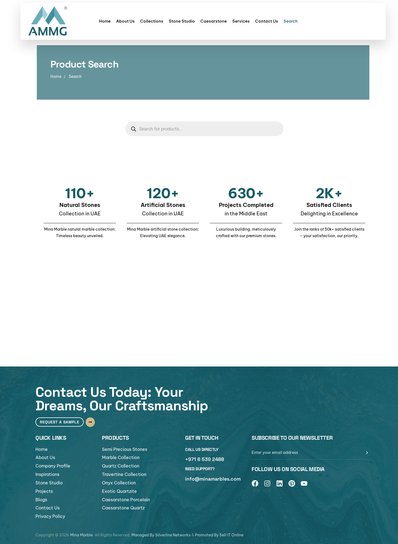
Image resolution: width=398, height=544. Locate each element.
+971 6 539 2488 (204, 459)
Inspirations (47, 474)
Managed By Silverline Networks (161, 535)
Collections (151, 21)
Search (291, 21)
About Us (125, 21)
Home (105, 21)
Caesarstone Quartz (123, 508)
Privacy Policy (50, 516)
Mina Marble (81, 535)
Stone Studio (182, 21)
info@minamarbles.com (213, 478)
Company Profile (52, 466)
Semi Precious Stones (124, 449)
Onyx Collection (119, 482)
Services (241, 21)
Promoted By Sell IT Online (219, 535)
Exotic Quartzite (119, 491)
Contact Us (266, 21)
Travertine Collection (124, 474)
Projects (44, 491)
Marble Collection (121, 457)
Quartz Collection (120, 466)
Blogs (41, 499)
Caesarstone (213, 21)
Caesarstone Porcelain (126, 499)
